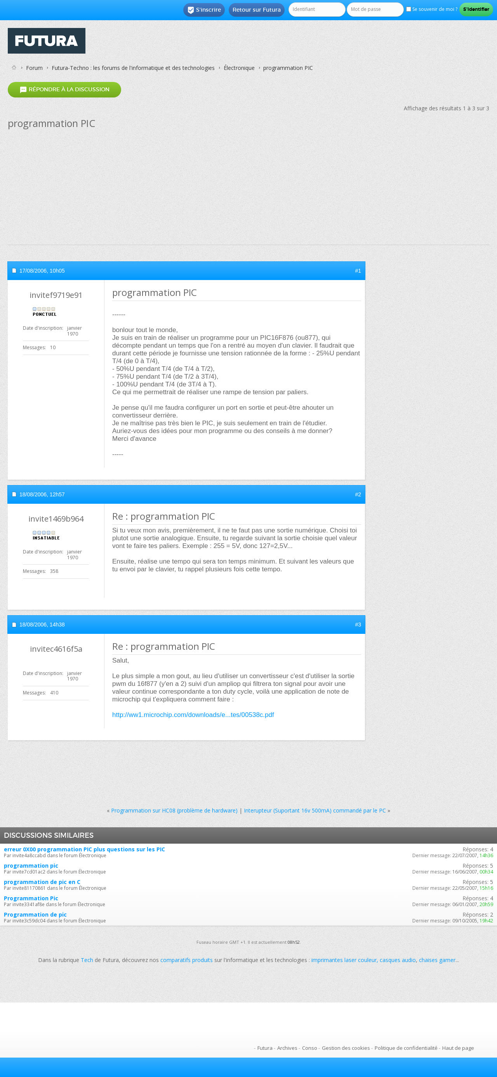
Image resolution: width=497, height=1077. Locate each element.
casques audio (398, 960)
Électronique (239, 67)
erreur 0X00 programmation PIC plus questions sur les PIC (84, 849)
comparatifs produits (186, 960)
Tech (87, 960)
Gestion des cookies (346, 1047)
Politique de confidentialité (406, 1047)
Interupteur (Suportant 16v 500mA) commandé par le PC (315, 810)
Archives (287, 1047)
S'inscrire (204, 10)
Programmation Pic (31, 898)
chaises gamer (437, 960)
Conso (309, 1047)
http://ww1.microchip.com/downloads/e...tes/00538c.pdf (193, 715)
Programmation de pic (35, 914)
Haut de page (458, 1047)
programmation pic (31, 865)
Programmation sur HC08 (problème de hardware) (174, 810)
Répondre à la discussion (64, 89)
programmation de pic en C (42, 882)
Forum (34, 67)
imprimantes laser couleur (344, 960)
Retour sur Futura (257, 9)
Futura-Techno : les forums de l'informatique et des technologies (133, 67)
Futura (265, 1047)
